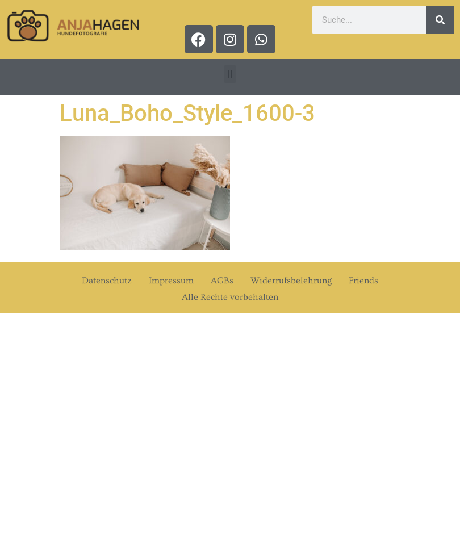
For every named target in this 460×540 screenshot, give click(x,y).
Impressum (171, 280)
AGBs (222, 280)
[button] (229, 74)
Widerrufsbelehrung (291, 280)
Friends (363, 280)
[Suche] (440, 20)
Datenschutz (107, 280)
